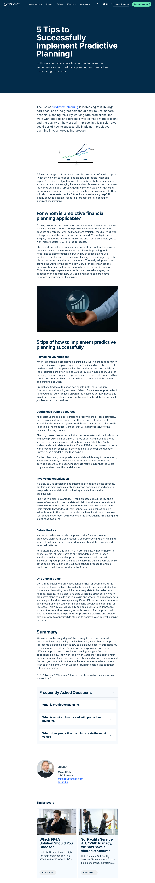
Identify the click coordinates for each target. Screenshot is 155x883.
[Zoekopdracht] (97, 4)
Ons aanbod (36, 4)
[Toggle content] (77, 693)
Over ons (84, 4)
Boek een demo (141, 4)
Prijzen (60, 4)
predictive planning (65, 107)
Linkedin (63, 782)
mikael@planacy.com (70, 778)
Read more (47, 872)
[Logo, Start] (12, 4)
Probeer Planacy (121, 4)
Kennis (71, 4)
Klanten (49, 4)
